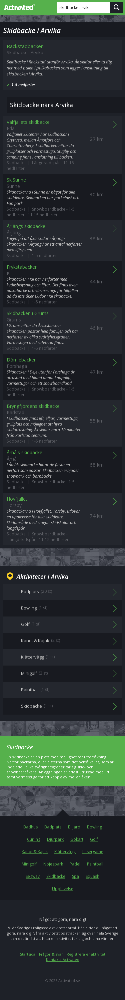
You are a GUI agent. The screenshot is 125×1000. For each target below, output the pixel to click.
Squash (92, 876)
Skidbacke (55, 876)
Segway (33, 876)
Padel (75, 864)
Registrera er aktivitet (86, 954)
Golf (94, 839)
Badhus (30, 827)
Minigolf (29, 864)
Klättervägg (65, 851)
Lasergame (92, 851)
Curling (33, 839)
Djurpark (55, 839)
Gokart (76, 839)
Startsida (27, 954)
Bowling (94, 827)
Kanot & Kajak (35, 851)
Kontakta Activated (62, 959)
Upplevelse (62, 889)
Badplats (52, 827)
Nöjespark (53, 864)
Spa (75, 876)
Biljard (74, 827)
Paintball (95, 864)
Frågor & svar (51, 954)
